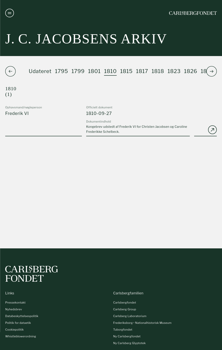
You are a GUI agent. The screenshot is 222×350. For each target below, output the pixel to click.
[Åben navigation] (9, 13)
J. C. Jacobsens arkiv (86, 38)
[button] (211, 71)
